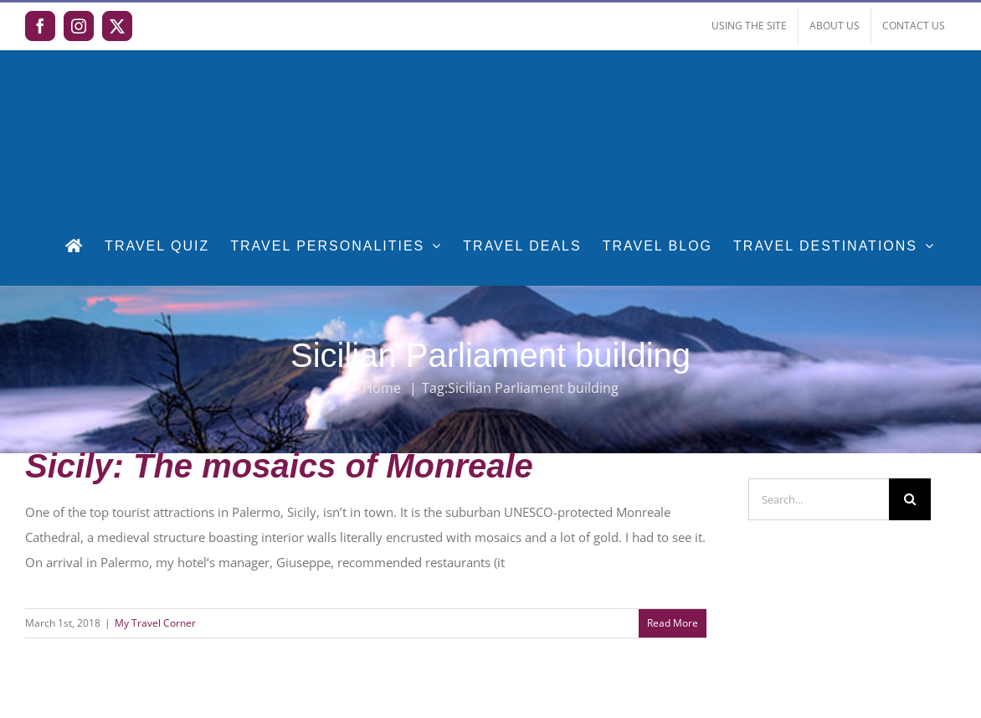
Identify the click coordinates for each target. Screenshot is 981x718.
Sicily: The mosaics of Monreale (279, 465)
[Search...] (818, 499)
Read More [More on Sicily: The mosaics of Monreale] (672, 623)
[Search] (910, 499)
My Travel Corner (155, 623)
